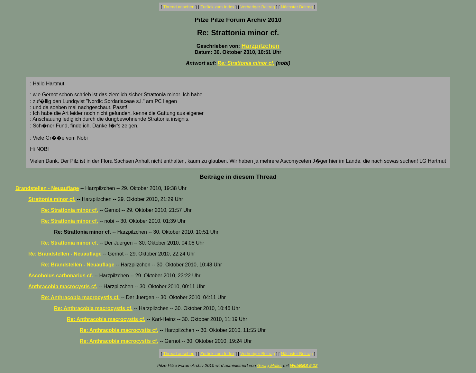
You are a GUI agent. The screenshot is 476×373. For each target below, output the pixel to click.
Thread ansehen (178, 6)
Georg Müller (269, 365)
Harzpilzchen (260, 45)
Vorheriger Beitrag (257, 6)
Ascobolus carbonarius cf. (60, 275)
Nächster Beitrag (297, 6)
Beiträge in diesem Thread (238, 176)
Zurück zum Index (217, 6)
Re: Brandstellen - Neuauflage (65, 253)
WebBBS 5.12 (304, 365)
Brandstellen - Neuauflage (47, 188)
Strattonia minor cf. (52, 199)
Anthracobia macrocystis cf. (62, 286)
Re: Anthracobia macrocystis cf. (80, 297)
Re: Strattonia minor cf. (245, 63)
